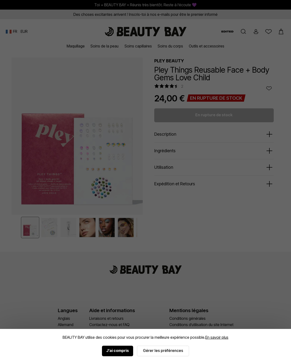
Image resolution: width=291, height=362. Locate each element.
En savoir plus (216, 337)
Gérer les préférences (163, 350)
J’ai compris (117, 350)
